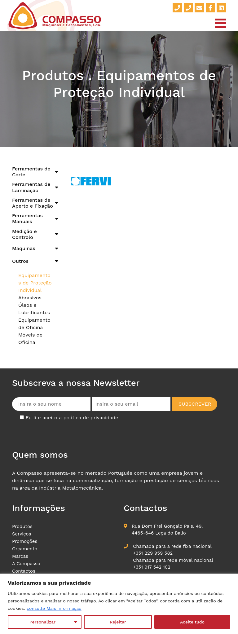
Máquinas (23, 248)
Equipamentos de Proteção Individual (35, 282)
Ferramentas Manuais (27, 218)
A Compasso (26, 563)
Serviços (21, 534)
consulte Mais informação (54, 608)
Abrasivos (30, 298)
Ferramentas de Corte (31, 172)
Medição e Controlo (24, 234)
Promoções (24, 541)
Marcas (20, 556)
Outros (20, 261)
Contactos (23, 571)
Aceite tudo (192, 621)
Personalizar (42, 621)
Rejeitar (118, 621)
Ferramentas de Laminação (31, 187)
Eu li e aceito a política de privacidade (71, 417)
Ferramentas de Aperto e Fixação (32, 203)
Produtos (22, 526)
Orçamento (24, 549)
